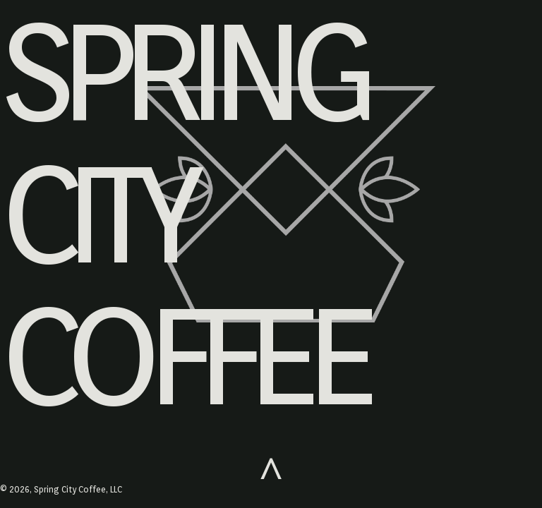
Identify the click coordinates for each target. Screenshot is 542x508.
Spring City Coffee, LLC (78, 489)
